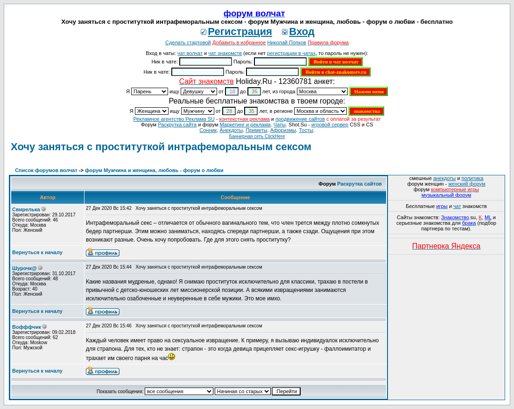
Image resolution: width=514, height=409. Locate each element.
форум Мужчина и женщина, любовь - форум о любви (154, 170)
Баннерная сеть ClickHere (257, 136)
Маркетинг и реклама (245, 124)
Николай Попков (286, 42)
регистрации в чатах (291, 53)
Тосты (306, 130)
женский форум (466, 184)
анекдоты (444, 178)
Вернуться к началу (37, 252)
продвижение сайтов (300, 119)
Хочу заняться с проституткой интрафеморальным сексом (161, 147)
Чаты (280, 124)
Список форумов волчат (46, 170)
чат (457, 206)
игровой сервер (329, 124)
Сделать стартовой (188, 42)
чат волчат (190, 53)
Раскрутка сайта (177, 124)
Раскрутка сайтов (359, 184)
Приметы (256, 130)
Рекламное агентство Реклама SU (173, 119)
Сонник (208, 130)
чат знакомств (225, 53)
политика (473, 178)
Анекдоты (231, 130)
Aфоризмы (283, 130)
